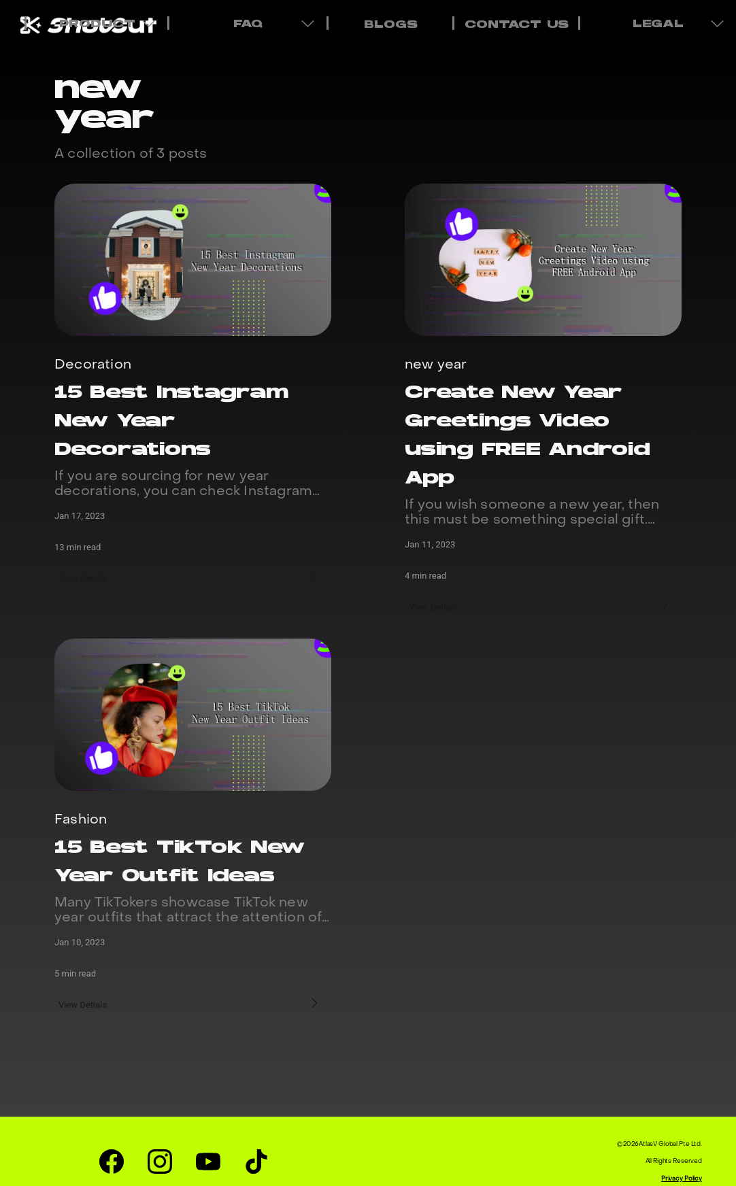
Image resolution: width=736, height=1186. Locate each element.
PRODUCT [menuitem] (98, 23)
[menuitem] (389, 23)
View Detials (84, 576)
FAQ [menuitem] (250, 23)
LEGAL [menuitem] (660, 23)
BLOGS (391, 25)
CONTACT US (517, 25)
